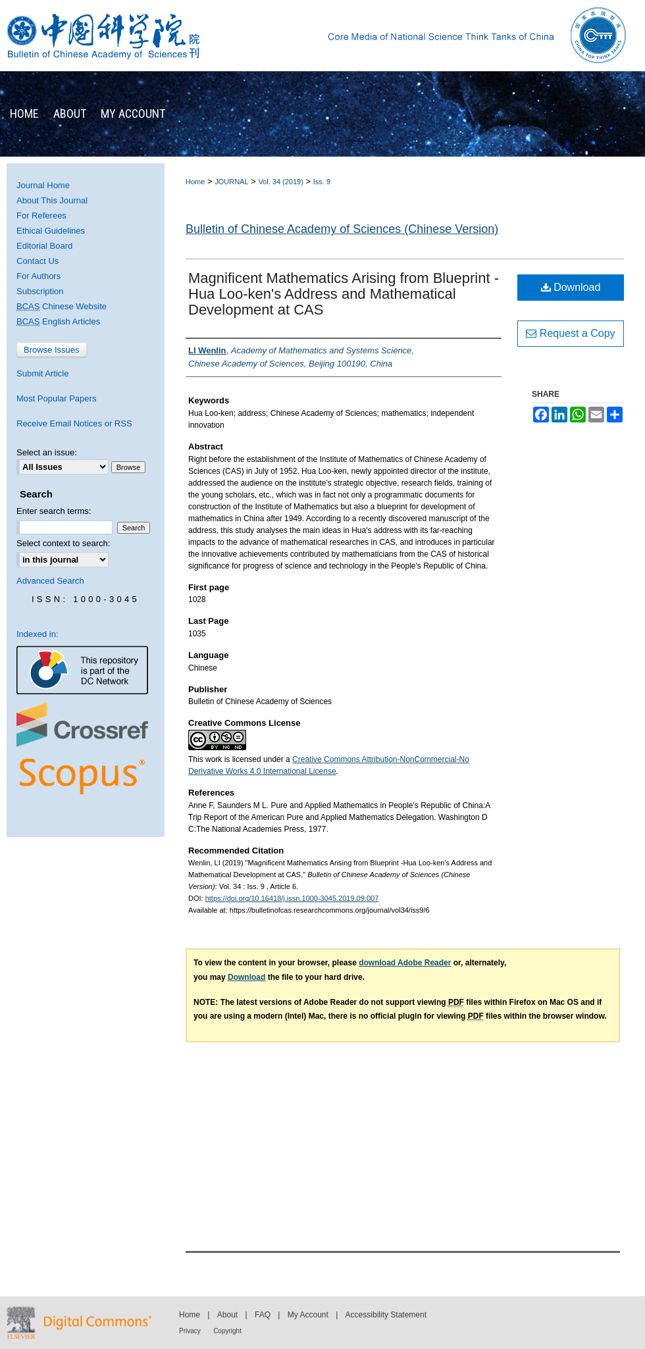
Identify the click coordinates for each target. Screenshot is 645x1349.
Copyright (227, 1331)
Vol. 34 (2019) (280, 182)
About (227, 1314)
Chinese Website (61, 306)
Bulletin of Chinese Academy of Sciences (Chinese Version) (342, 229)
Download (571, 287)
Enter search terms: (53, 511)
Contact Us (37, 261)
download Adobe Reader (405, 962)
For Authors (38, 276)
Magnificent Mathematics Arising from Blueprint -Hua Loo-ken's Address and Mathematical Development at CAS (343, 294)
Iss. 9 (321, 182)
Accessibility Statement (386, 1314)
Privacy (190, 1331)
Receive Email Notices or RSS (74, 423)
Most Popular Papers (56, 398)
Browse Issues (52, 350)
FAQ (263, 1314)
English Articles (58, 321)
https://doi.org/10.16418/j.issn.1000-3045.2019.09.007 (292, 898)
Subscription (40, 291)
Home (195, 182)
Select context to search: (63, 543)
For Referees (41, 215)
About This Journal (52, 200)
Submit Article (42, 373)
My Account (308, 1314)
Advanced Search (50, 581)
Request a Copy (570, 333)
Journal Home (43, 185)
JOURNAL (231, 182)
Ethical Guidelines (50, 231)
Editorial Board (44, 246)
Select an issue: (46, 452)
